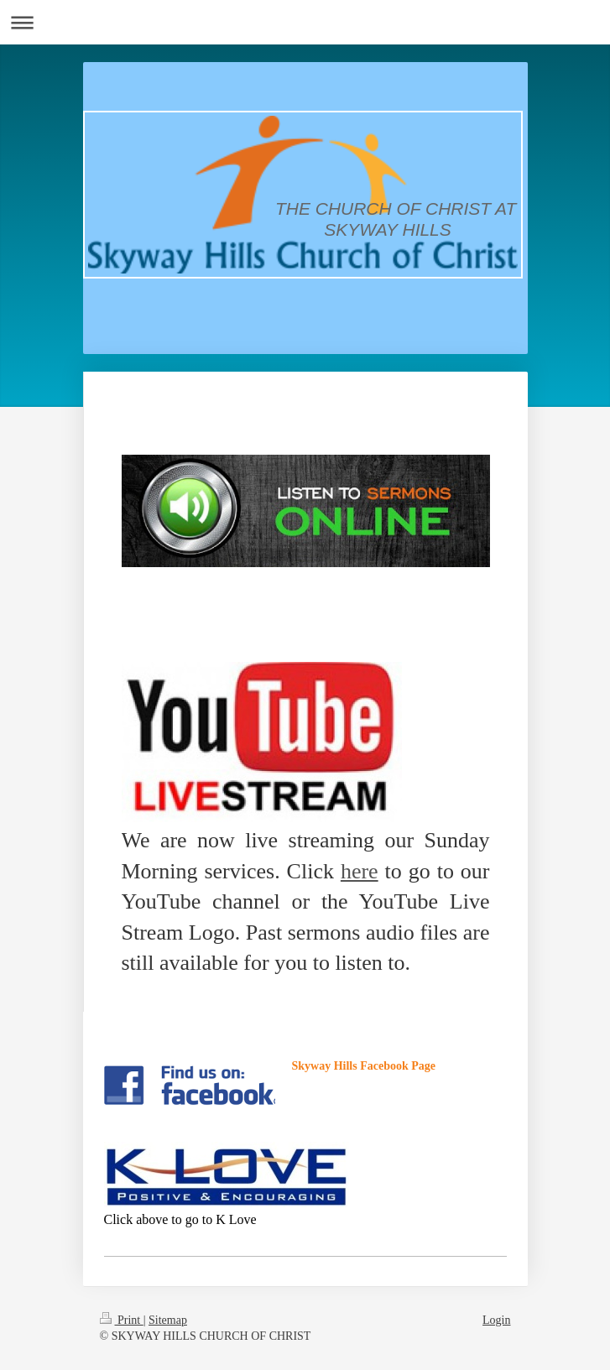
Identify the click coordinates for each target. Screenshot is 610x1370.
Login (496, 1320)
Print (121, 1320)
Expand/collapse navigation (305, 22)
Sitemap (168, 1320)
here (359, 871)
